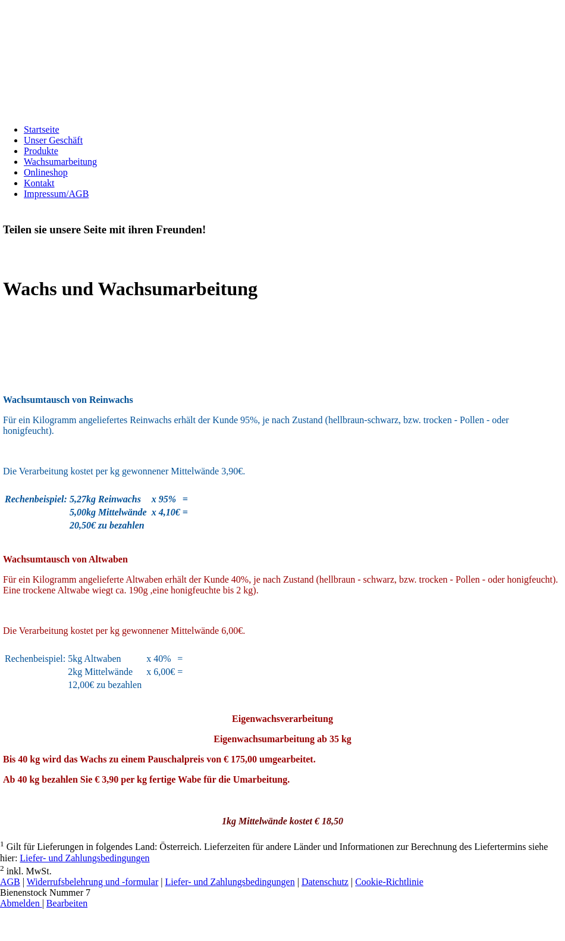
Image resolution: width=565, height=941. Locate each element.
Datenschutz (325, 882)
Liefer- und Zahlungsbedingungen (84, 858)
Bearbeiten (66, 903)
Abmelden (21, 903)
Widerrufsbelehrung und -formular (93, 882)
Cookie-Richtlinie (389, 882)
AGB (10, 882)
